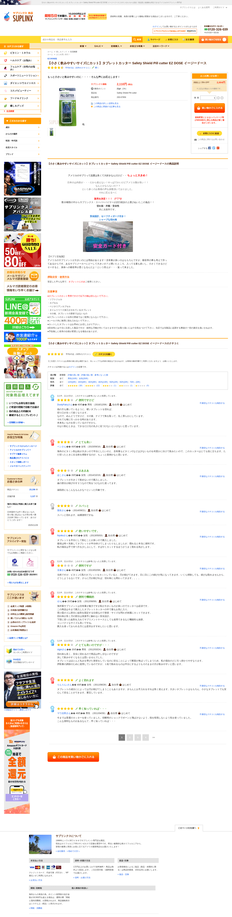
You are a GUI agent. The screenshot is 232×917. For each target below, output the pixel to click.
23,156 (32, 489)
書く (97, 67)
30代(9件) (92, 382)
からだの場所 (11, 134)
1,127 (32, 496)
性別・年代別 (11, 141)
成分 (8, 127)
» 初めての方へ (73, 851)
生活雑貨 (10, 111)
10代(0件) (72, 382)
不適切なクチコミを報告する (212, 403)
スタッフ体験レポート (19, 462)
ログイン (156, 26)
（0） (142, 385)
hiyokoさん (62, 535)
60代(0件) (124, 382)
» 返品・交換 (123, 874)
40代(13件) (103, 382)
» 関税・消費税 (35, 908)
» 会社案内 (60, 851)
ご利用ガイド (218, 7)
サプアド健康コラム (18, 454)
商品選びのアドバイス (19, 458)
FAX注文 (17, 659)
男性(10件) (72, 378)
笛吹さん (61, 510)
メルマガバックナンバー (20, 466)
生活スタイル (11, 147)
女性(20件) (83, 378)
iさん (59, 601)
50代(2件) (114, 382)
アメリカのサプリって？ (20, 450)
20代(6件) (82, 382)
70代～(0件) (135, 382)
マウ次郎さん (64, 713)
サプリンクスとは (187, 7)
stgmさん (62, 649)
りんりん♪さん (64, 684)
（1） (110, 385)
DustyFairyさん (64, 404)
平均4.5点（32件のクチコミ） (78, 68)
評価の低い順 (87, 375)
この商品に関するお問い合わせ (211, 139)
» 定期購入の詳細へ (16, 422)
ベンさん (61, 446)
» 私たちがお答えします (18, 582)
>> (153, 737)
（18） (75, 385)
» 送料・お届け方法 (81, 877)
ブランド (9, 154)
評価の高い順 (73, 375)
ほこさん (61, 475)
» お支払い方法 (35, 880)
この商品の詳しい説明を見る (106, 103)
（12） (93, 385)
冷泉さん (61, 570)
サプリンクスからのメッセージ (23, 446)
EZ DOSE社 (52, 59)
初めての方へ (19, 649)
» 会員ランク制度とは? (18, 638)
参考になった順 (101, 375)
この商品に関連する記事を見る (107, 106)
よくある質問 (204, 7)
